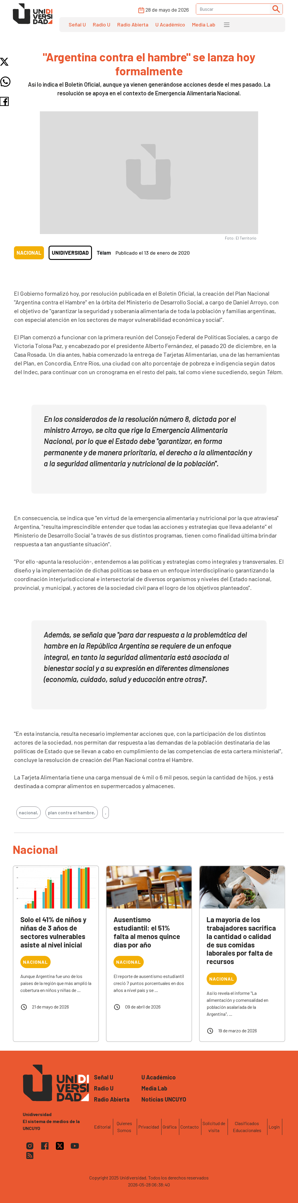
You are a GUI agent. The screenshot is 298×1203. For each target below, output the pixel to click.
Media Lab (203, 24)
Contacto (189, 1126)
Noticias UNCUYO (163, 1099)
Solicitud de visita (214, 1126)
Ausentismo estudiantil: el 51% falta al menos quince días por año (146, 932)
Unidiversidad (70, 252)
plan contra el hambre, (71, 812)
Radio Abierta (132, 24)
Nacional (29, 252)
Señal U (77, 24)
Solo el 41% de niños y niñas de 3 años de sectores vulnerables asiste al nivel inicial (53, 932)
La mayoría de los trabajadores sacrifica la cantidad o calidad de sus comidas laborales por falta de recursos (241, 940)
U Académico (170, 24)
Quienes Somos (124, 1126)
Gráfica (170, 1126)
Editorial (102, 1126)
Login (274, 1126)
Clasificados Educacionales (247, 1126)
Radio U (101, 24)
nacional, (28, 812)
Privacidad (148, 1126)
